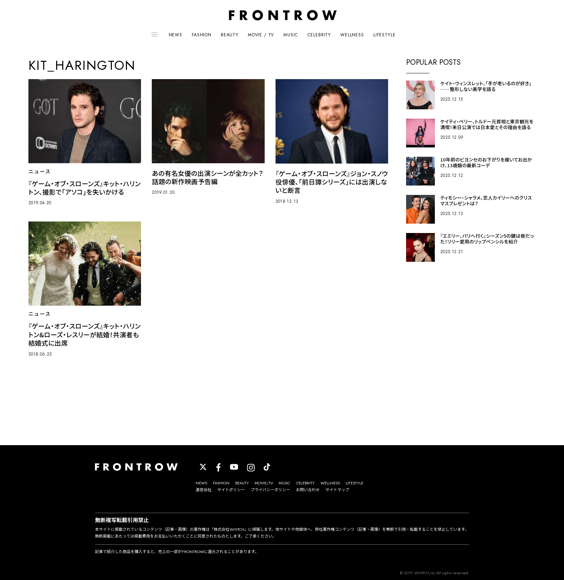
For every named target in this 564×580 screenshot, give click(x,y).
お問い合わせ (308, 490)
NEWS (175, 35)
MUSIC (290, 35)
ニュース (39, 171)
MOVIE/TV (264, 483)
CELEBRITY (319, 35)
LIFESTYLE (384, 35)
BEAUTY (229, 35)
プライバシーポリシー (270, 490)
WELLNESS (352, 35)
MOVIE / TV (261, 35)
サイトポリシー (231, 490)
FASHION (202, 35)
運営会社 (204, 490)
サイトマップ (337, 490)
